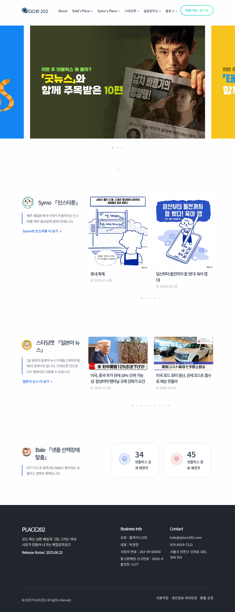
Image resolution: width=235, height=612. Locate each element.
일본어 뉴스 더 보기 (36, 381)
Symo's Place (107, 11)
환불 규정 (206, 597)
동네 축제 (97, 274)
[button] (113, 148)
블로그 (170, 11)
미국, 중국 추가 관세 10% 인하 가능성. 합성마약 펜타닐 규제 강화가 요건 (117, 378)
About (63, 11)
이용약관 (162, 597)
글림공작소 (151, 11)
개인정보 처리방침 (184, 597)
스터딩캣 (130, 11)
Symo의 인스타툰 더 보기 (40, 230)
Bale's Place (81, 11)
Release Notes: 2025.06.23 (42, 552)
